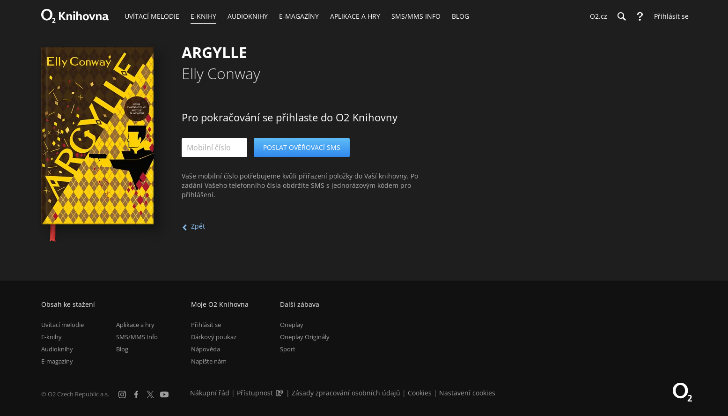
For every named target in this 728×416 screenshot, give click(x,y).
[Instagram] (122, 394)
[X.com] (150, 394)
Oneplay (291, 324)
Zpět (198, 226)
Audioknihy (57, 349)
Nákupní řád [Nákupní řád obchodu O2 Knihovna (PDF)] (209, 392)
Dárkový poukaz (213, 337)
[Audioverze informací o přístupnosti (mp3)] (280, 392)
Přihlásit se (206, 324)
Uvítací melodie (62, 324)
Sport (287, 349)
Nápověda (205, 349)
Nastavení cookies (467, 392)
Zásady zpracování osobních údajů (346, 392)
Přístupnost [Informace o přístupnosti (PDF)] (255, 392)
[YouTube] (164, 394)
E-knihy (51, 337)
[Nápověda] (640, 16)
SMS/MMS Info (137, 337)
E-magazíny (57, 361)
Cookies (420, 392)
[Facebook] (136, 394)
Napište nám (209, 361)
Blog (122, 349)
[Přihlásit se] (669, 16)
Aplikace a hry (135, 324)
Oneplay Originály (305, 337)
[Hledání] (621, 16)
